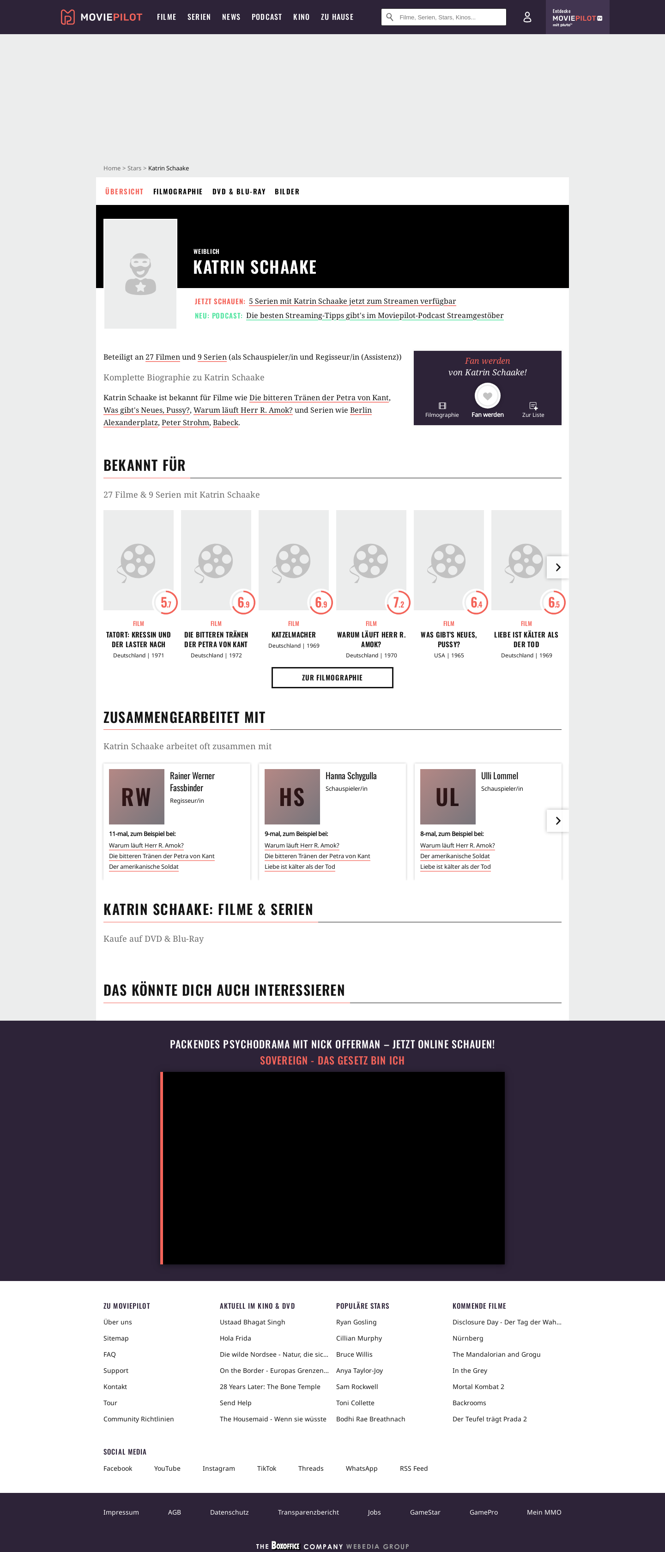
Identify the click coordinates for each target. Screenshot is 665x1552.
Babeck (225, 422)
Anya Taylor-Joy (359, 1370)
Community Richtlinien (138, 1418)
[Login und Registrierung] (527, 17)
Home (112, 168)
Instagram (219, 1468)
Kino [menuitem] (301, 16)
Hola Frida (235, 1338)
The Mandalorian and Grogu (497, 1354)
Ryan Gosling (356, 1321)
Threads (311, 1468)
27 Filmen (162, 357)
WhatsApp (362, 1468)
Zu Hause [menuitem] (337, 16)
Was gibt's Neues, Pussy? (146, 410)
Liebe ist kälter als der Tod (526, 639)
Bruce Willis (354, 1354)
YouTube (167, 1468)
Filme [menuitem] (166, 16)
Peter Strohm (185, 422)
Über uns (117, 1321)
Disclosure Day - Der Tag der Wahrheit (507, 1321)
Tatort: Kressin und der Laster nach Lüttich (138, 639)
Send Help (236, 1402)
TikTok (266, 1468)
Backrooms (469, 1402)
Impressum (121, 1512)
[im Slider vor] (558, 567)
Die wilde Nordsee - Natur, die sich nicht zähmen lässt (274, 1354)
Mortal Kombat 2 (478, 1386)
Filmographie (178, 191)
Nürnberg (468, 1338)
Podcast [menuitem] (267, 16)
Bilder (287, 191)
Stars (134, 168)
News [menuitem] (231, 16)
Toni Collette (355, 1402)
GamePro (484, 1512)
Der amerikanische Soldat (144, 866)
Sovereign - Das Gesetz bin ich (332, 1060)
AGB (174, 1512)
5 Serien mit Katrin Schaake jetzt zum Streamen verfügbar (352, 301)
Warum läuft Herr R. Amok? (243, 410)
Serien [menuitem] (199, 16)
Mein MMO (544, 1512)
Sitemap (116, 1338)
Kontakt (115, 1386)
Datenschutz (229, 1512)
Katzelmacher (294, 634)
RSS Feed (414, 1468)
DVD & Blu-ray (239, 191)
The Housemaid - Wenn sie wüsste (273, 1418)
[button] (442, 410)
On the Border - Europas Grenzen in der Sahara (274, 1370)
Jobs (374, 1512)
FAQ (109, 1354)
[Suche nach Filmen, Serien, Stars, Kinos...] (444, 17)
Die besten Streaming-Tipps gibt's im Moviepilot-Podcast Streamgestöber (375, 315)
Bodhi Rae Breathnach (370, 1418)
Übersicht (124, 191)
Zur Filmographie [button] (332, 677)
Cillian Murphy (359, 1338)
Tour (110, 1402)
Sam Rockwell (357, 1386)
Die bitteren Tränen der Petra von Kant (319, 397)
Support (115, 1370)
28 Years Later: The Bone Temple (270, 1386)
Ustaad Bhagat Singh (252, 1321)
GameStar (425, 1512)
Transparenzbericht (308, 1512)
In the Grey (470, 1370)
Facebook (117, 1468)
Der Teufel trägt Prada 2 (490, 1418)
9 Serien (212, 357)
